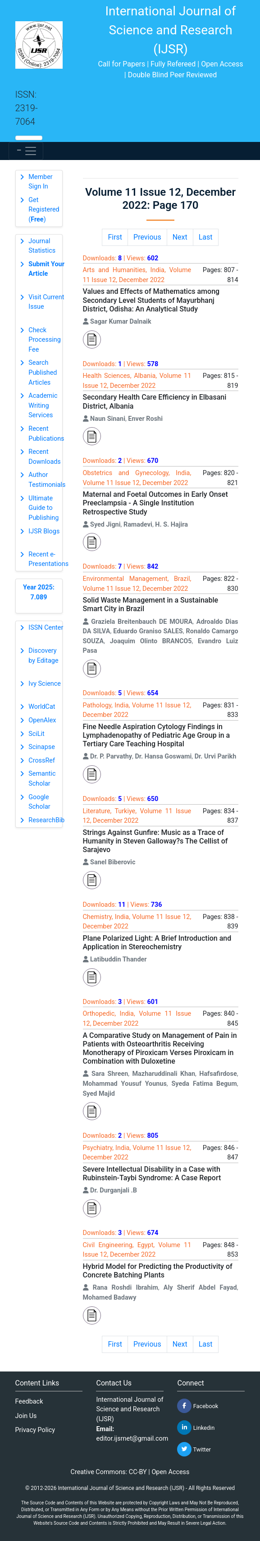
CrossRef (41, 760)
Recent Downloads (44, 457)
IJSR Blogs (43, 531)
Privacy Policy (35, 1430)
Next (180, 237)
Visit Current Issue (46, 302)
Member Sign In (40, 182)
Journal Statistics (41, 246)
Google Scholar (39, 802)
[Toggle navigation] (26, 151)
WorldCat (41, 707)
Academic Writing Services (42, 405)
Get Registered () (43, 209)
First (115, 237)
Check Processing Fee (44, 339)
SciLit (36, 734)
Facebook (197, 1406)
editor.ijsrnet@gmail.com (132, 1438)
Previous (147, 237)
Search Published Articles (42, 372)
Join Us (26, 1416)
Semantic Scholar (41, 778)
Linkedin (195, 1427)
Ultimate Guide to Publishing (43, 508)
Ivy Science (44, 684)
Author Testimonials (46, 480)
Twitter (193, 1449)
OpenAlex (42, 720)
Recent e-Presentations (48, 559)
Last (206, 237)
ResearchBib (46, 820)
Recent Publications (46, 434)
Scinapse (41, 747)
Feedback (29, 1401)
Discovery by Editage (43, 655)
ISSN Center (45, 627)
